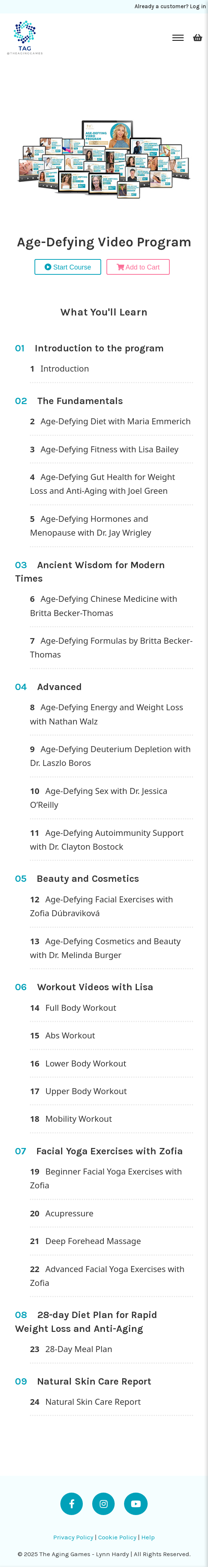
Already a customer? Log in (170, 6)
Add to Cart (138, 267)
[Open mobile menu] (178, 38)
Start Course (68, 267)
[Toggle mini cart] (197, 38)
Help (148, 1537)
